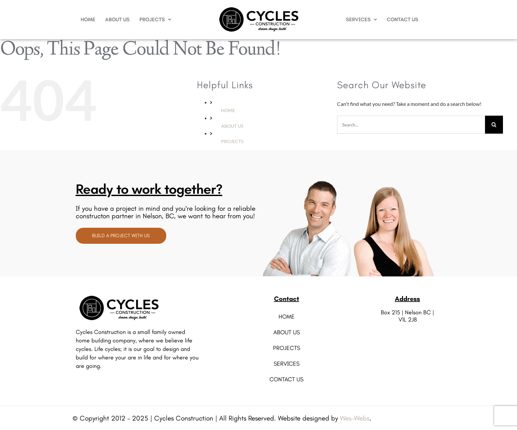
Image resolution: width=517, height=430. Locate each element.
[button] (155, 19)
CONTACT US (402, 19)
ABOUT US (117, 19)
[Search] (494, 125)
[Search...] (411, 125)
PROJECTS (155, 19)
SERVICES (361, 19)
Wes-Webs (354, 418)
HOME (88, 19)
